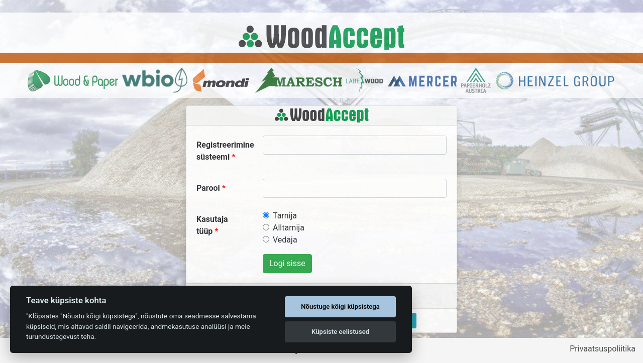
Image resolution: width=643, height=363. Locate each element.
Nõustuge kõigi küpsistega (340, 306)
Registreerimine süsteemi (225, 151)
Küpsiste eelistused (340, 331)
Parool (208, 188)
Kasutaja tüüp (212, 225)
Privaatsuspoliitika (602, 348)
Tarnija (285, 215)
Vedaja (285, 240)
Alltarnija (288, 227)
